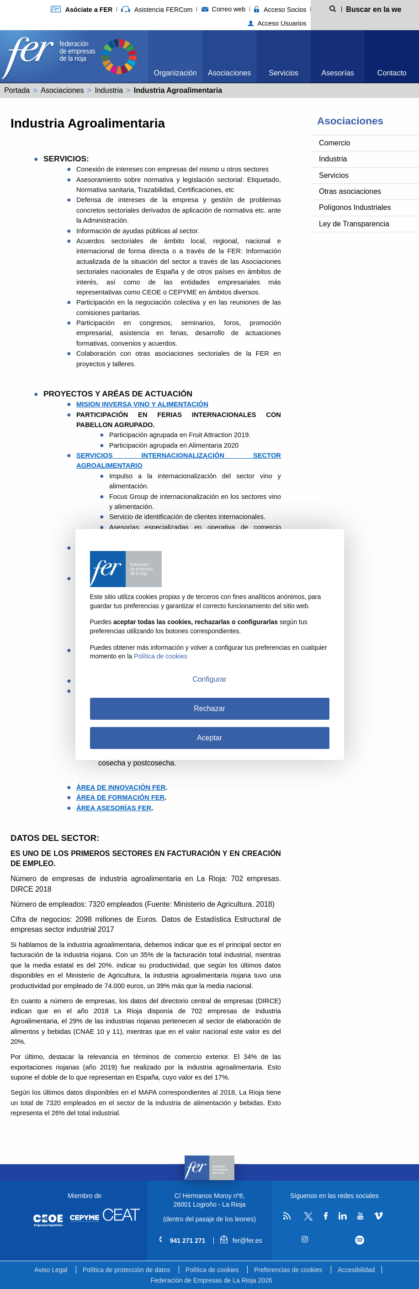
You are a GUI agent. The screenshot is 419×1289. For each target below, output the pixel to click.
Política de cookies (212, 1269)
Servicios (283, 73)
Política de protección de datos (126, 1269)
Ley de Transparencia (354, 224)
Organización (175, 73)
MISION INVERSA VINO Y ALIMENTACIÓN (142, 404)
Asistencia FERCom (156, 9)
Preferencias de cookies (288, 1269)
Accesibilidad (356, 1269)
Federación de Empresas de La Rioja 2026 (211, 1280)
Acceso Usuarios (277, 23)
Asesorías (338, 73)
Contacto (392, 73)
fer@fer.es (241, 1240)
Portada (17, 90)
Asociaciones (229, 73)
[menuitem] (175, 56)
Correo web (224, 9)
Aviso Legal (50, 1269)
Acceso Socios (280, 9)
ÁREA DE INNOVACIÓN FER (120, 787)
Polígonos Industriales (355, 207)
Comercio (334, 143)
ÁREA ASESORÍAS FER (113, 808)
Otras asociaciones (350, 191)
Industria (108, 90)
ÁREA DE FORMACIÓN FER (120, 797)
